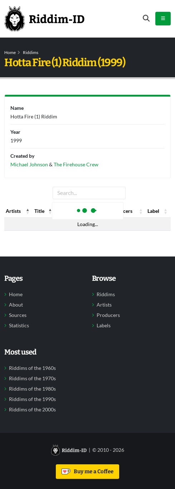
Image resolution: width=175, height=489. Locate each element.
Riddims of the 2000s (32, 409)
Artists (104, 305)
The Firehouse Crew (76, 164)
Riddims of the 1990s (32, 399)
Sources (17, 315)
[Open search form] (146, 18)
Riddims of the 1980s (32, 389)
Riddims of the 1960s (32, 368)
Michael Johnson (29, 164)
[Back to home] (44, 18)
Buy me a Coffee (87, 471)
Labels (104, 325)
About (16, 305)
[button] (28, 211)
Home (10, 52)
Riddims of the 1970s (32, 378)
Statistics (19, 325)
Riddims (30, 52)
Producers (108, 315)
